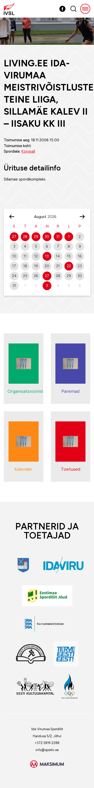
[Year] (53, 217)
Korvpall (28, 151)
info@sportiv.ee (47, 750)
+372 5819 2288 (47, 743)
